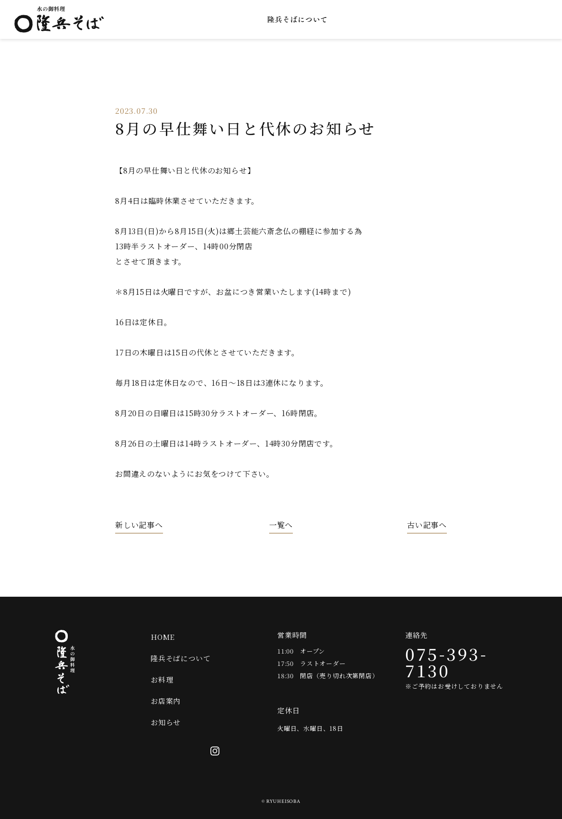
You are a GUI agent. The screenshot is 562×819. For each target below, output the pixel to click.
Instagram (542, 19)
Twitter (514, 19)
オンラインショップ (485, 19)
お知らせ (447, 19)
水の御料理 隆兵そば (59, 19)
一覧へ (281, 525)
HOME (163, 637)
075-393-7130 (446, 662)
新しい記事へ (139, 525)
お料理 (356, 19)
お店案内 (400, 19)
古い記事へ (427, 525)
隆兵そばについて (297, 19)
